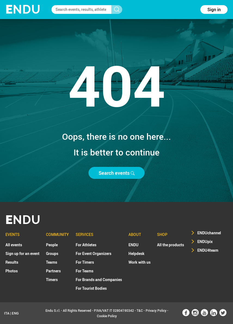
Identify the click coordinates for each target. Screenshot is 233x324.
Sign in (214, 10)
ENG (15, 313)
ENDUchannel (209, 232)
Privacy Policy (156, 310)
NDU (23, 9)
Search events (116, 173)
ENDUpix (205, 241)
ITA (6, 313)
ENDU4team (207, 250)
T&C (140, 310)
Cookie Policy (107, 316)
